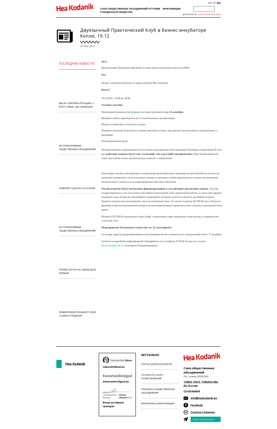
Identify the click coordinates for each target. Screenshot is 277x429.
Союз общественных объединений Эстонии (130, 8)
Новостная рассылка (209, 14)
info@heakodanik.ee (204, 398)
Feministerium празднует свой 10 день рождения (77, 299)
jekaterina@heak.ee (112, 245)
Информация (172, 8)
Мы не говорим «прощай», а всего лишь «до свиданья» (77, 90)
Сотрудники (192, 391)
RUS (219, 3)
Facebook (197, 405)
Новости (111, 262)
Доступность (189, 14)
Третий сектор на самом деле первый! (77, 257)
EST (214, 3)
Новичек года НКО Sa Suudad (77, 174)
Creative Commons (203, 412)
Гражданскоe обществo (116, 12)
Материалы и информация (157, 403)
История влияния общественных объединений (77, 214)
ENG (210, 3)
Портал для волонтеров (156, 364)
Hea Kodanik (75, 364)
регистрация (132, 112)
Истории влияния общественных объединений (77, 133)
